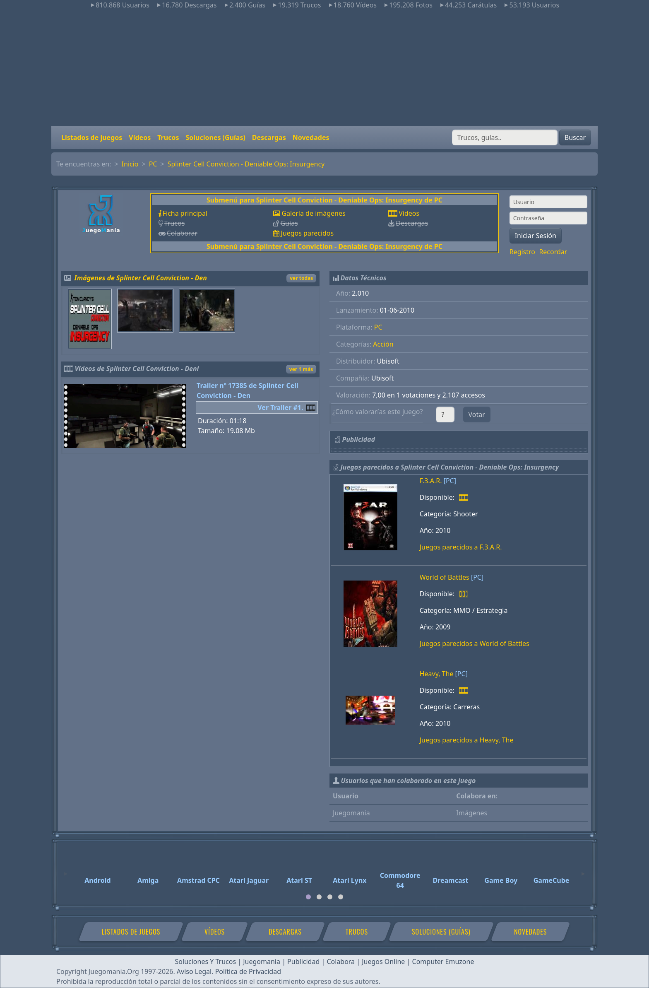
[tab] (308, 896)
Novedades (311, 137)
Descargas (269, 137)
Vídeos (140, 137)
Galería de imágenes (313, 213)
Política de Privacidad (248, 971)
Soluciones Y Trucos (205, 961)
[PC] (450, 480)
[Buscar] (505, 137)
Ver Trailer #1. (280, 407)
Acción (383, 344)
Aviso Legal (194, 971)
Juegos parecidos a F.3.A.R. (461, 547)
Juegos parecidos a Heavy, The (467, 740)
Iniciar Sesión (535, 235)
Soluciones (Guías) (215, 137)
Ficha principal (185, 213)
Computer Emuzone (443, 961)
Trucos (168, 137)
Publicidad (303, 961)
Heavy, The (437, 673)
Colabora (341, 961)
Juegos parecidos (307, 233)
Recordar (553, 251)
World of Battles (444, 577)
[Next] (583, 870)
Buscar (575, 137)
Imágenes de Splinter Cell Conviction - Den (141, 277)
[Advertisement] (324, 68)
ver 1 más (301, 369)
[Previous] (66, 870)
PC (153, 164)
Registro (522, 251)
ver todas (301, 278)
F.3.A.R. (431, 480)
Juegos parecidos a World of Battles (474, 643)
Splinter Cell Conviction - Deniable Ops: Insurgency (246, 164)
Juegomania (261, 961)
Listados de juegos (91, 137)
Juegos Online (383, 961)
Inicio (130, 164)
